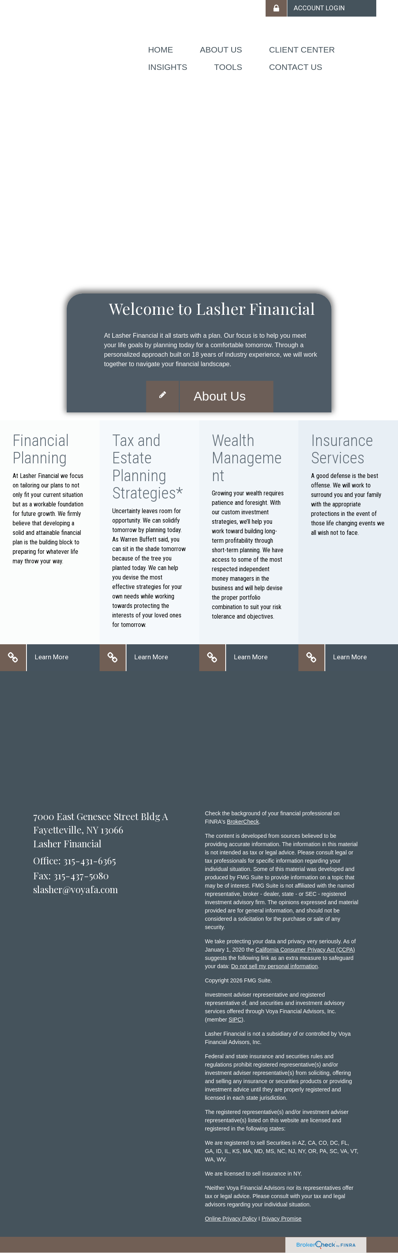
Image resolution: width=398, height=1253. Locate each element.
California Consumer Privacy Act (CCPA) (305, 949)
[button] (221, 49)
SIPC (234, 1019)
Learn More (51, 657)
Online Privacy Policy (231, 1218)
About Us (220, 396)
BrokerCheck (243, 821)
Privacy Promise (282, 1218)
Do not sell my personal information (274, 966)
